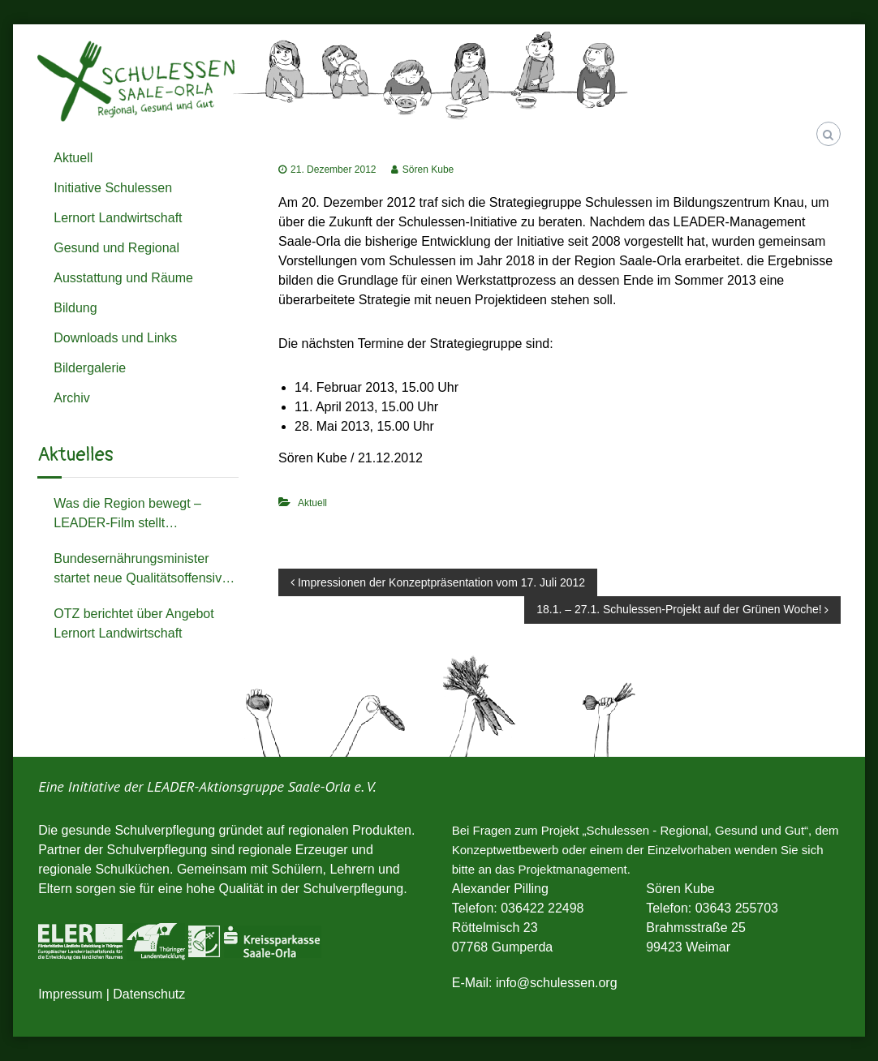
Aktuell (312, 503)
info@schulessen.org (557, 983)
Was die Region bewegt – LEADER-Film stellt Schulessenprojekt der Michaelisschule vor (127, 514)
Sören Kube (428, 169)
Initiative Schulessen (113, 188)
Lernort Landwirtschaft (118, 218)
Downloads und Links (115, 338)
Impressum (70, 994)
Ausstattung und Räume (123, 278)
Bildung (75, 308)
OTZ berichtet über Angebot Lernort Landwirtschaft (133, 623)
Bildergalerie (90, 368)
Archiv (71, 398)
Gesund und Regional (116, 248)
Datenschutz (149, 994)
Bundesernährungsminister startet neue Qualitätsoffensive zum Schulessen (141, 570)
